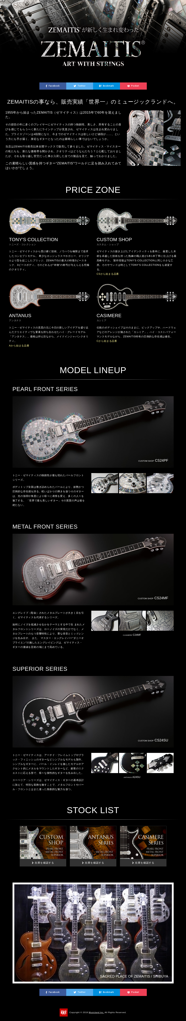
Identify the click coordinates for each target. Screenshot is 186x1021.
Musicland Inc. (96, 1012)
